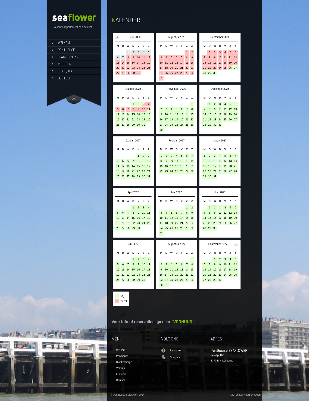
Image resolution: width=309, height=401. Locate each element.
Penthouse (66, 50)
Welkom (64, 43)
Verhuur (64, 64)
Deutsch (64, 78)
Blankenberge (68, 57)
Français (65, 71)
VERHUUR (182, 322)
